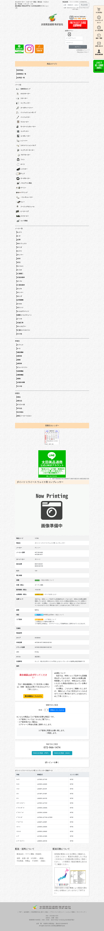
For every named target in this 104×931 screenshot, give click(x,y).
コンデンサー (22, 131)
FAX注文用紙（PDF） (41, 753)
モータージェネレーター (26, 126)
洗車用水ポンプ (23, 89)
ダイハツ (20, 307)
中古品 (20, 408)
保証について (59, 614)
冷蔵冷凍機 (21, 382)
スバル (20, 281)
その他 (20, 334)
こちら (36, 719)
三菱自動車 (21, 285)
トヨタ (20, 270)
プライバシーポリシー (57, 912)
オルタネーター (23, 93)
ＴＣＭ (20, 319)
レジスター (21, 169)
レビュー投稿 (70, 912)
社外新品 (20, 412)
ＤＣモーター (22, 216)
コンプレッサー (23, 103)
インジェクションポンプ (26, 112)
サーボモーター (23, 178)
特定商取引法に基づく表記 (39, 912)
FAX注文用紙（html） (62, 753)
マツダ (20, 247)
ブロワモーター (23, 154)
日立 (19, 262)
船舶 (19, 360)
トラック (20, 345)
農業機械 (20, 375)
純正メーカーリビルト (25, 416)
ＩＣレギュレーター (24, 197)
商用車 (20, 363)
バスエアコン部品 (24, 183)
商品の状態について (47, 580)
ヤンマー (20, 255)
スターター (21, 98)
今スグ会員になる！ (51, 594)
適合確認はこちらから (33, 696)
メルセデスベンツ (23, 311)
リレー (20, 202)
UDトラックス (22, 243)
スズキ (20, 288)
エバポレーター (23, 136)
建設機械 (20, 352)
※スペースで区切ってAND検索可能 (78, 1)
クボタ (20, 304)
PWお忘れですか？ (83, 52)
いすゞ (20, 236)
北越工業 (20, 322)
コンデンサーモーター (25, 150)
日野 (19, 239)
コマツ (20, 251)
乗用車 (20, 356)
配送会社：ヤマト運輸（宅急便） (30, 854)
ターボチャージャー (24, 107)
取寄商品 (20, 70)
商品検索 (65, 2)
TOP (20, 912)
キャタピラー (22, 326)
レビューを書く (52, 762)
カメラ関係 (21, 220)
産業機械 (20, 371)
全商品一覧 (21, 77)
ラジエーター (22, 122)
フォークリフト (22, 367)
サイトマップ (81, 912)
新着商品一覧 (22, 74)
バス (19, 348)
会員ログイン (69, 30)
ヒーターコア (22, 211)
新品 (19, 397)
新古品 (20, 401)
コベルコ (20, 266)
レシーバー (21, 140)
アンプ (20, 173)
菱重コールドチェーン (25, 315)
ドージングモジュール (25, 206)
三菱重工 (20, 273)
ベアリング (21, 192)
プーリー (21, 187)
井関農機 (20, 300)
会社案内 (26, 912)
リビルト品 (21, 404)
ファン (20, 159)
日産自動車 (21, 277)
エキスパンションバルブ (26, 145)
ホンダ (20, 296)
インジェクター (23, 117)
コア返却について (50, 619)
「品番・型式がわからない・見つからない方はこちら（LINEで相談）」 (76, 8)
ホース (20, 164)
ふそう (20, 232)
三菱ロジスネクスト (24, 330)
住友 (19, 258)
